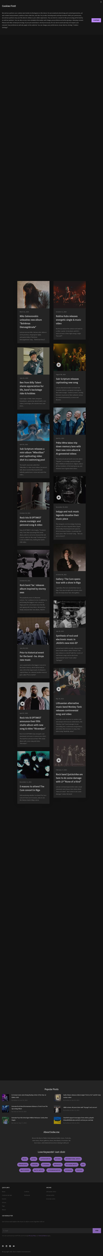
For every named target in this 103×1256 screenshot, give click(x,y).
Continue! (96, 20)
